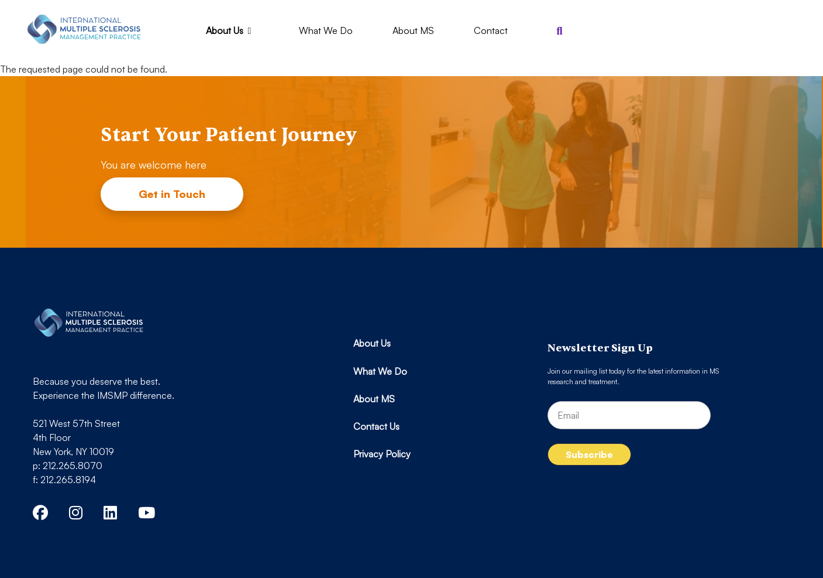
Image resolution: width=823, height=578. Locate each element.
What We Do (326, 30)
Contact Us (376, 426)
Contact (491, 30)
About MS (413, 30)
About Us (231, 30)
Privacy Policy (382, 454)
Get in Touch (172, 193)
